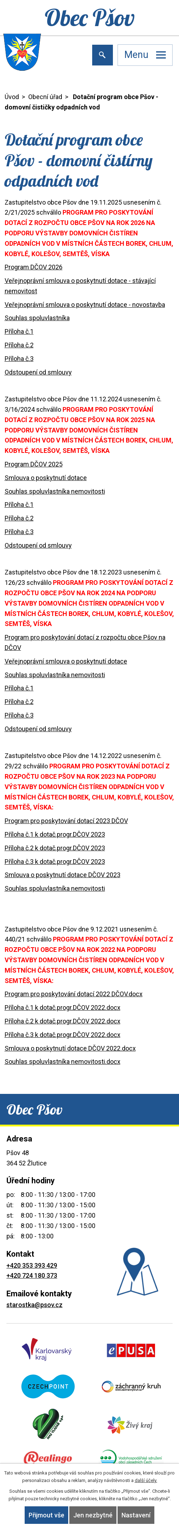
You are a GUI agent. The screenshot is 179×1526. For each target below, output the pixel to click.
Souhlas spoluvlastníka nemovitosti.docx (62, 1061)
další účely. (146, 1480)
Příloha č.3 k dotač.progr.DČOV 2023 (55, 861)
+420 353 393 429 (31, 1265)
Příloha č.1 (19, 331)
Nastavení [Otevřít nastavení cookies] (135, 1515)
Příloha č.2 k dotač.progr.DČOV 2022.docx (62, 1021)
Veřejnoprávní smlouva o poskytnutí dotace (66, 661)
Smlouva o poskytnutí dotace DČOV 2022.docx (70, 1048)
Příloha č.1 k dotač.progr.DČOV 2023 (55, 834)
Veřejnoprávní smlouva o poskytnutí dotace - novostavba (85, 304)
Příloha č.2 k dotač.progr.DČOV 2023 (55, 848)
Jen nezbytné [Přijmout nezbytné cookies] (93, 1515)
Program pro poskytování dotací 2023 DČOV (66, 821)
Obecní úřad (45, 97)
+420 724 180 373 (31, 1275)
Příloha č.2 (19, 345)
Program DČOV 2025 (34, 464)
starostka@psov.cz (34, 1305)
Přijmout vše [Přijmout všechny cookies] (46, 1515)
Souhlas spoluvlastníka (37, 318)
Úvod (12, 97)
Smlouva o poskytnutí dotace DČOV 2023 (62, 875)
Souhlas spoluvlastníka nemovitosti (55, 491)
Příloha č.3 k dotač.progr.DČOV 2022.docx (62, 1034)
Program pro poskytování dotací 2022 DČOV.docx (74, 994)
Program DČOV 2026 (34, 267)
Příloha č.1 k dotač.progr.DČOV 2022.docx (62, 1007)
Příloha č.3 (19, 358)
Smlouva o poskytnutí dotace (46, 477)
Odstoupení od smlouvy (38, 372)
